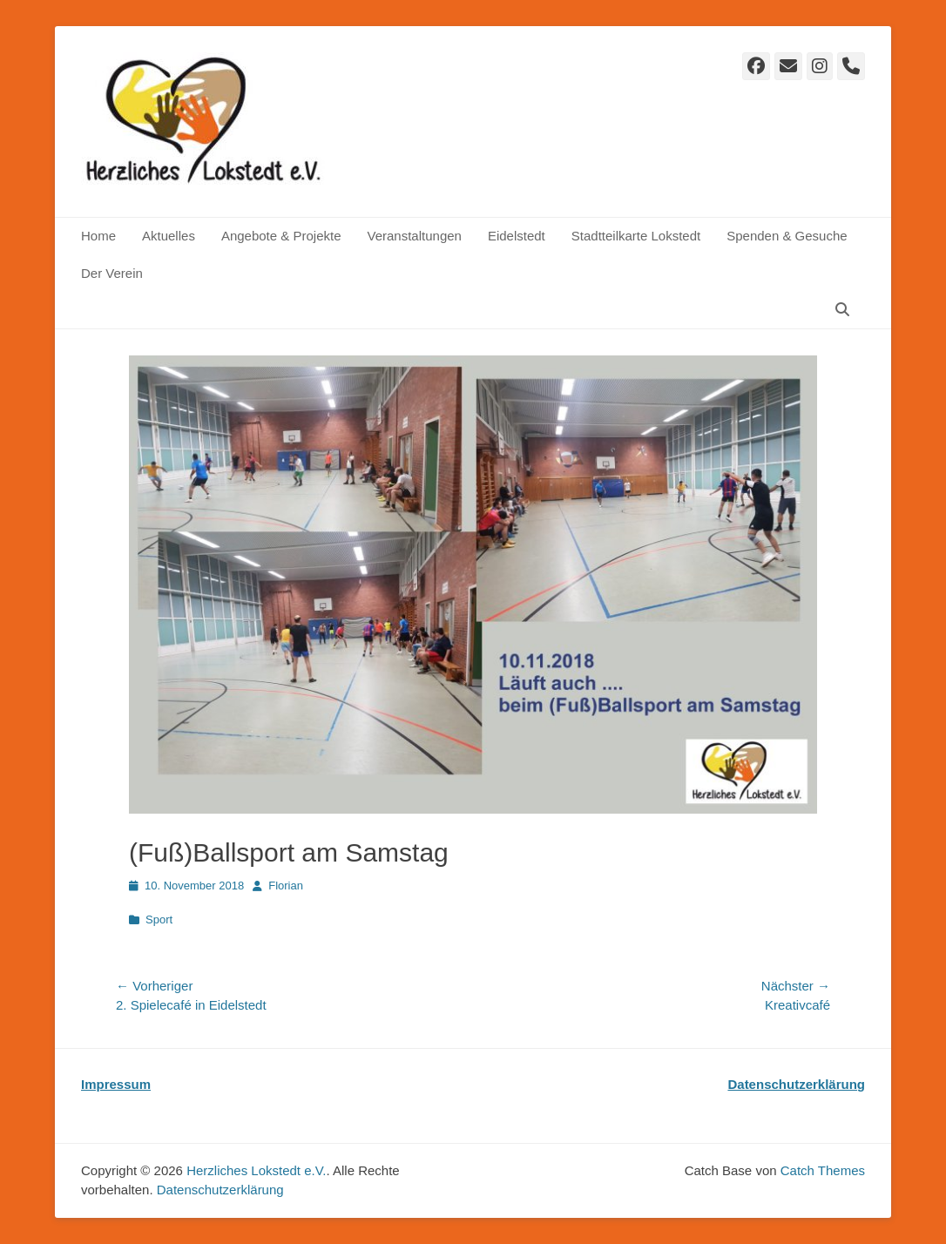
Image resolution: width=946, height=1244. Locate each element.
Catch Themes (822, 1170)
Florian (285, 885)
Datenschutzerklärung (796, 1084)
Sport (158, 919)
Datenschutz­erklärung (220, 1189)
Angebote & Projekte (281, 235)
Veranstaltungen (414, 235)
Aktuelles (168, 235)
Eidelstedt (516, 235)
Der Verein (112, 273)
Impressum (116, 1084)
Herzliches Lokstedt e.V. (256, 1170)
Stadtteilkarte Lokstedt (635, 235)
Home (98, 235)
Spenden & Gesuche (786, 235)
